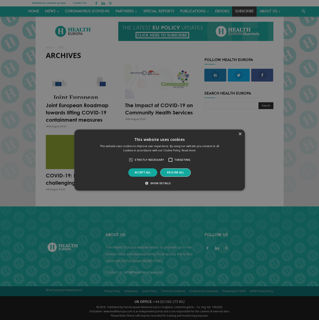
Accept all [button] (143, 172)
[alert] (159, 160)
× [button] (240, 134)
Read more (189, 150)
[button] (159, 183)
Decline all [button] (175, 172)
